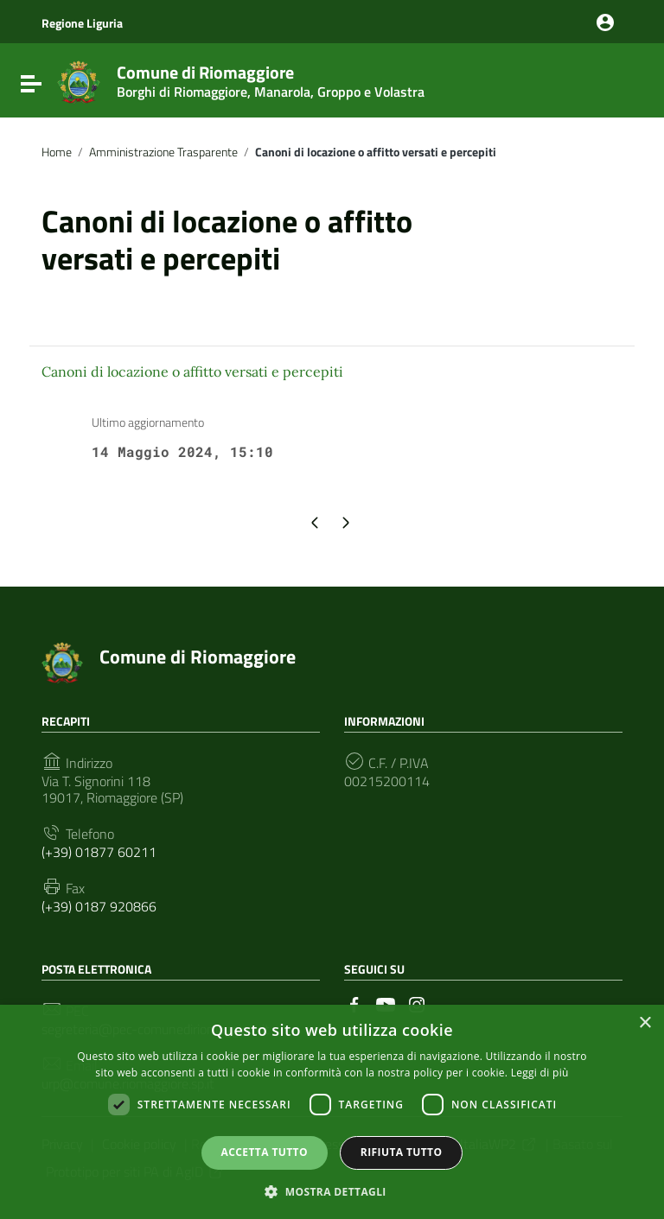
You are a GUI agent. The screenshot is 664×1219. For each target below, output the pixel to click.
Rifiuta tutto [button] (402, 1152)
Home (57, 152)
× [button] (644, 1023)
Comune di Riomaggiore (271, 78)
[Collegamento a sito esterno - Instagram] (416, 1003)
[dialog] (332, 1112)
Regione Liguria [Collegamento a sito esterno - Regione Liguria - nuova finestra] (82, 23)
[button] (332, 1190)
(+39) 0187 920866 (99, 906)
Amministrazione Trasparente (163, 152)
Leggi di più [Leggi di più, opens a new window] (540, 1072)
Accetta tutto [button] (264, 1152)
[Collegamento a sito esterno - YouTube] (385, 1003)
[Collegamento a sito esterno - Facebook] (354, 1003)
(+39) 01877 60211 (99, 852)
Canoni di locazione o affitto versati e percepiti (192, 371)
